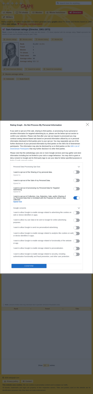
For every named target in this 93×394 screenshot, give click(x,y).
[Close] (88, 125)
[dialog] (46, 197)
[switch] (76, 172)
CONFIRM (29, 266)
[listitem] (46, 166)
